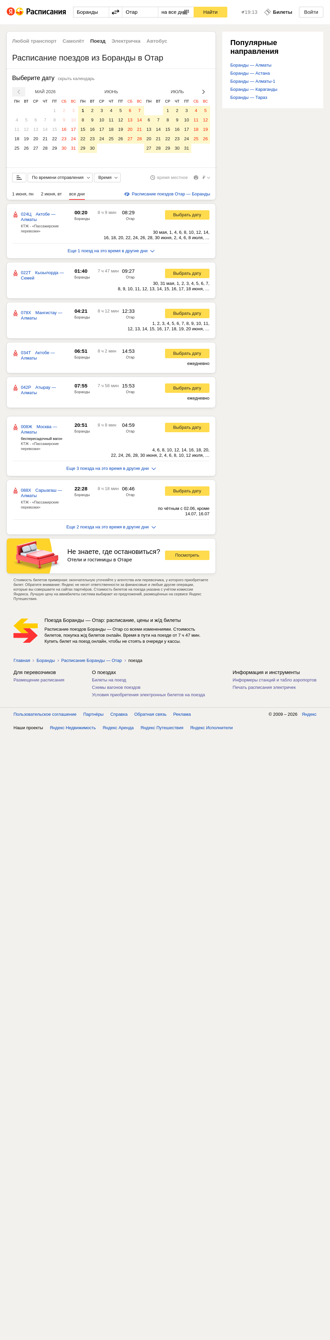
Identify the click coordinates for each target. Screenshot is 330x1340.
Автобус (156, 41)
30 (64, 148)
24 (73, 138)
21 (45, 138)
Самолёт (73, 41)
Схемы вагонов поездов (116, 687)
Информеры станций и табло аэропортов (275, 679)
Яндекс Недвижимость (73, 727)
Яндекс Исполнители (211, 727)
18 (16, 138)
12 (26, 129)
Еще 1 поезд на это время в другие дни (111, 250)
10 (73, 119)
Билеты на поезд (109, 679)
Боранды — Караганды (253, 89)
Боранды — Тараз (248, 97)
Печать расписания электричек (264, 687)
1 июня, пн (23, 193)
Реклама (182, 714)
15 (54, 129)
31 (73, 148)
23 (64, 138)
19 (26, 138)
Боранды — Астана (250, 73)
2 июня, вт (51, 193)
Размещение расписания (38, 679)
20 (35, 138)
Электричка (125, 41)
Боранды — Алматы (250, 65)
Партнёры (93, 714)
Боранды (82, 219)
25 (16, 148)
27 (35, 148)
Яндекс (309, 714)
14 (45, 129)
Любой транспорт (34, 41)
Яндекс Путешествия (162, 727)
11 (16, 129)
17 (73, 129)
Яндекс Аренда (118, 727)
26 (26, 148)
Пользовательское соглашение (44, 714)
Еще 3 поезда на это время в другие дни (111, 468)
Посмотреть (187, 555)
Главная (21, 660)
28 (45, 148)
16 (64, 129)
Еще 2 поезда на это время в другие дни (111, 526)
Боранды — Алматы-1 (252, 81)
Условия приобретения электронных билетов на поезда (148, 694)
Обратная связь (150, 714)
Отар (130, 219)
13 (35, 129)
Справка (119, 714)
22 (54, 138)
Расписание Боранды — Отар (91, 660)
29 (54, 148)
